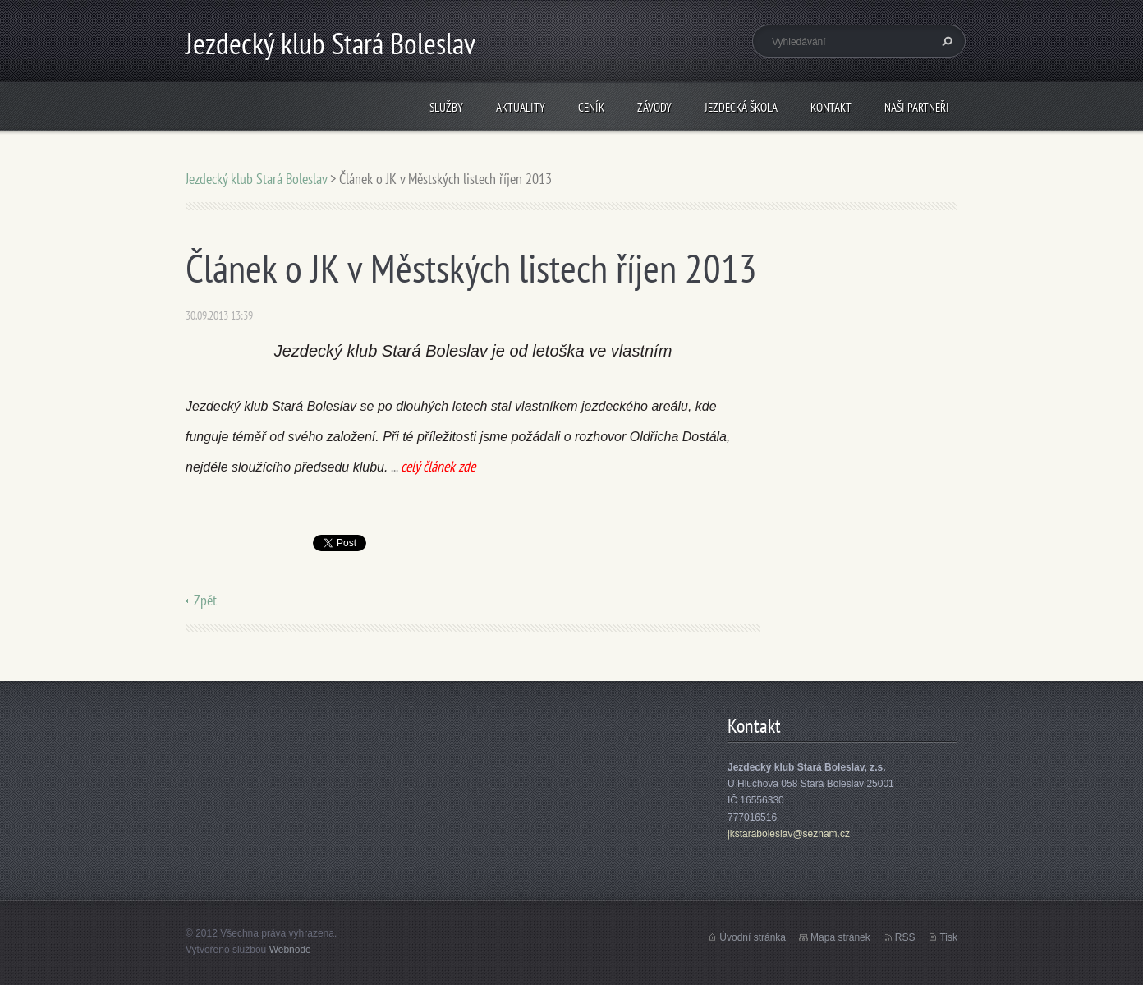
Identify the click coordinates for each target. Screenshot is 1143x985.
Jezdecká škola (741, 107)
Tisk (948, 937)
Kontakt (831, 107)
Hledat (945, 41)
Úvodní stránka (752, 937)
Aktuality (520, 107)
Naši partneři (916, 107)
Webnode (290, 949)
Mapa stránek (840, 937)
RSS (905, 937)
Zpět (205, 600)
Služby (446, 107)
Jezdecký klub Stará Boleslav (256, 178)
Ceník (591, 107)
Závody (654, 107)
